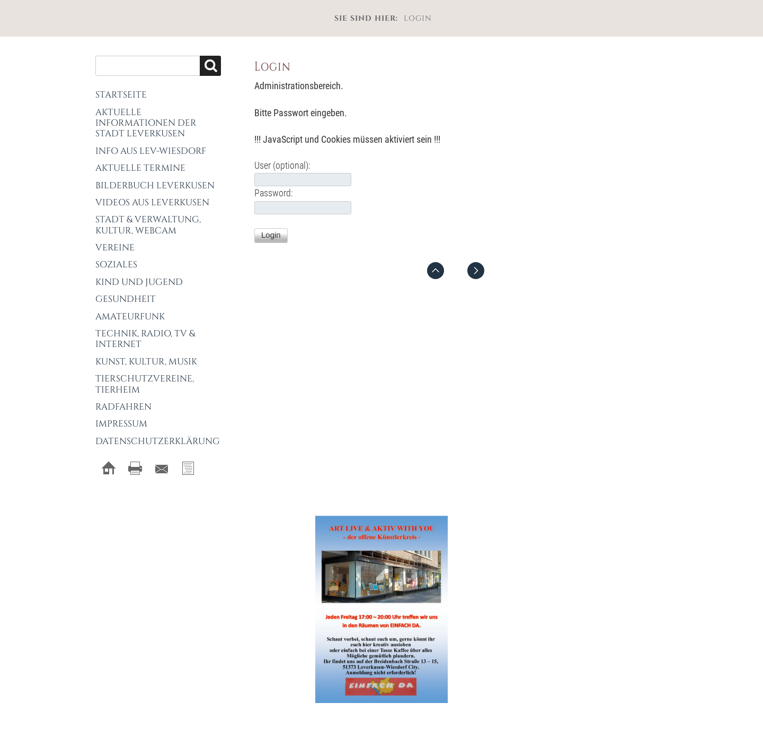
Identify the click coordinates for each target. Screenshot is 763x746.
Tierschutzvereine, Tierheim (144, 383)
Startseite (121, 95)
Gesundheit (125, 299)
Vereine (115, 247)
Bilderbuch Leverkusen (155, 185)
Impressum (121, 424)
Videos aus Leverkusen (152, 202)
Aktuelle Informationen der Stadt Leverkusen (146, 123)
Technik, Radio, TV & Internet (145, 338)
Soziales (116, 264)
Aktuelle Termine (140, 168)
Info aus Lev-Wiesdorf (150, 151)
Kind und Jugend (139, 282)
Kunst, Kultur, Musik (146, 361)
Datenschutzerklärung (157, 441)
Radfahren (123, 407)
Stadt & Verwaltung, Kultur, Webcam (148, 224)
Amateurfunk (130, 316)
